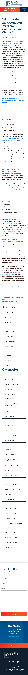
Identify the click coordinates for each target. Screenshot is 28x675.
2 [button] (12, 640)
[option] (14, 631)
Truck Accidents (10, 518)
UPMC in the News (11, 528)
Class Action (9, 399)
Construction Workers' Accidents (13, 404)
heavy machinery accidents (9, 231)
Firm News (8, 449)
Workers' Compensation (13, 537)
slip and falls (18, 227)
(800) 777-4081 (10, 10)
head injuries (20, 138)
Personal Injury (10, 494)
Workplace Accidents (12, 542)
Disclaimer (14, 667)
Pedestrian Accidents (12, 489)
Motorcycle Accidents (13, 475)
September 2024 (10, 351)
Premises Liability (11, 499)
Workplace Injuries (11, 547)
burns (3, 140)
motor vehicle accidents (18, 229)
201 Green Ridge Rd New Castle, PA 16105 (14, 630)
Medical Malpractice (12, 465)
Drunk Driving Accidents (13, 435)
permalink (22, 289)
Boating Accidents (11, 384)
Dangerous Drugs (11, 416)
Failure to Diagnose (12, 445)
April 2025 (8, 322)
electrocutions (9, 140)
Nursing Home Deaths (12, 484)
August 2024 (9, 356)
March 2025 (9, 327)
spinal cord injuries (11, 138)
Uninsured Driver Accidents (14, 523)
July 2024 (8, 360)
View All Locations (14, 645)
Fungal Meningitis (11, 454)
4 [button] (15, 640)
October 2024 (9, 346)
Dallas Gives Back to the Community (13, 410)
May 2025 (8, 317)
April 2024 (8, 365)
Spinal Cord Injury (11, 508)
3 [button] (14, 640)
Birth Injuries (10, 379)
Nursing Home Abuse (12, 480)
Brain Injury (9, 389)
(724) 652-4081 (14, 633)
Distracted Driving (11, 425)
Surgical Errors (10, 513)
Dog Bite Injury (10, 430)
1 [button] (11, 640)
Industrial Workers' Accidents (12, 460)
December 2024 (10, 336)
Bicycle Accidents (11, 375)
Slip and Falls (9, 504)
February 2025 (10, 332)
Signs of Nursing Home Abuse (10, 301)
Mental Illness (10, 470)
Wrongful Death (10, 552)
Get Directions (14, 636)
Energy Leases (10, 440)
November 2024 (10, 341)
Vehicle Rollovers (11, 532)
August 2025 (9, 312)
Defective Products (12, 421)
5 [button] (17, 640)
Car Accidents (10, 394)
